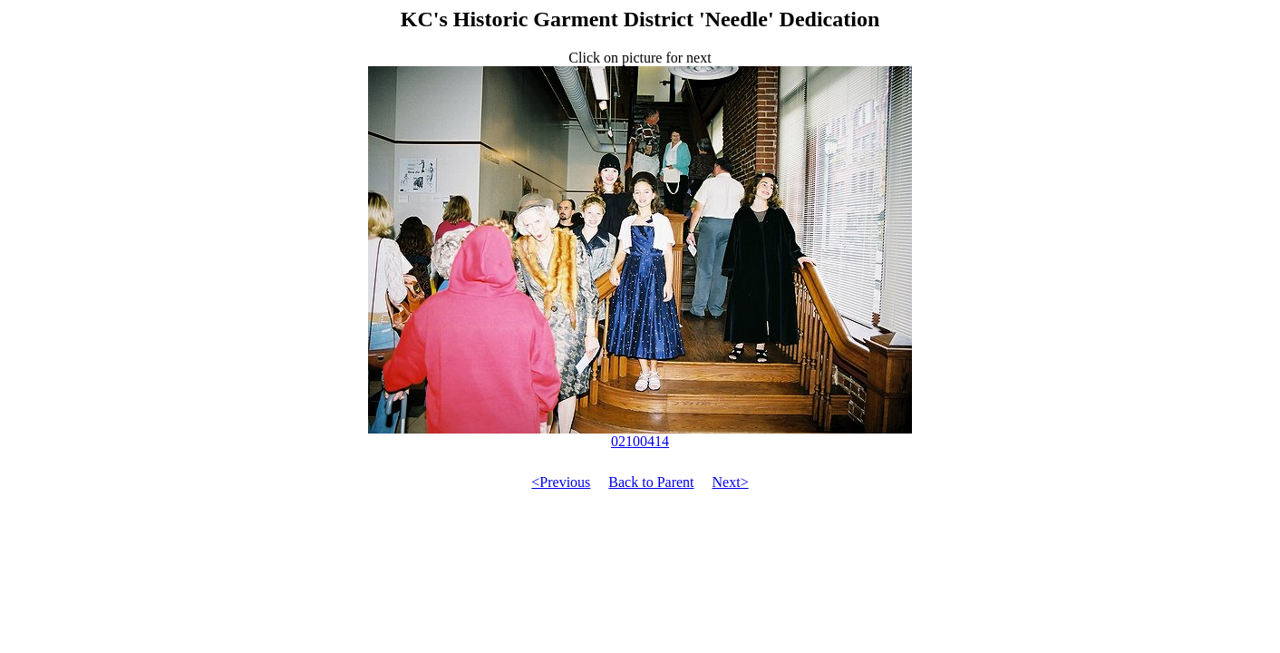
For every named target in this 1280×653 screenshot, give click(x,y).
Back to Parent (650, 482)
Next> (731, 482)
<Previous (560, 482)
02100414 (640, 435)
